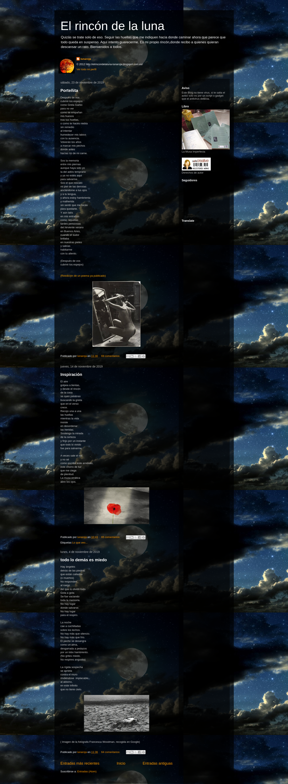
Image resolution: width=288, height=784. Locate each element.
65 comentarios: (111, 537)
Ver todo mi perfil (86, 69)
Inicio (121, 763)
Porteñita (69, 90)
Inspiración (71, 374)
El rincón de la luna (112, 26)
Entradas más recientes (80, 763)
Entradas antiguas (158, 763)
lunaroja (86, 58)
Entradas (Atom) (87, 771)
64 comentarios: (111, 752)
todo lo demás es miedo (84, 560)
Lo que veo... (79, 542)
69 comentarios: (111, 355)
